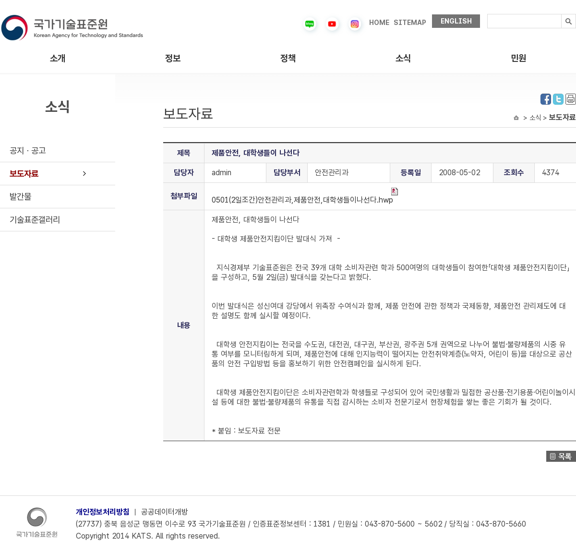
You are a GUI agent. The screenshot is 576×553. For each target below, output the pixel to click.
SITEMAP (410, 22)
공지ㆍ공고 (28, 150)
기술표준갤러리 (35, 220)
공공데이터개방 (164, 512)
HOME (379, 22)
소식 (403, 58)
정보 (172, 58)
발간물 (20, 197)
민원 (518, 58)
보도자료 (24, 173)
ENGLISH (456, 21)
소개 (57, 58)
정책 (288, 58)
